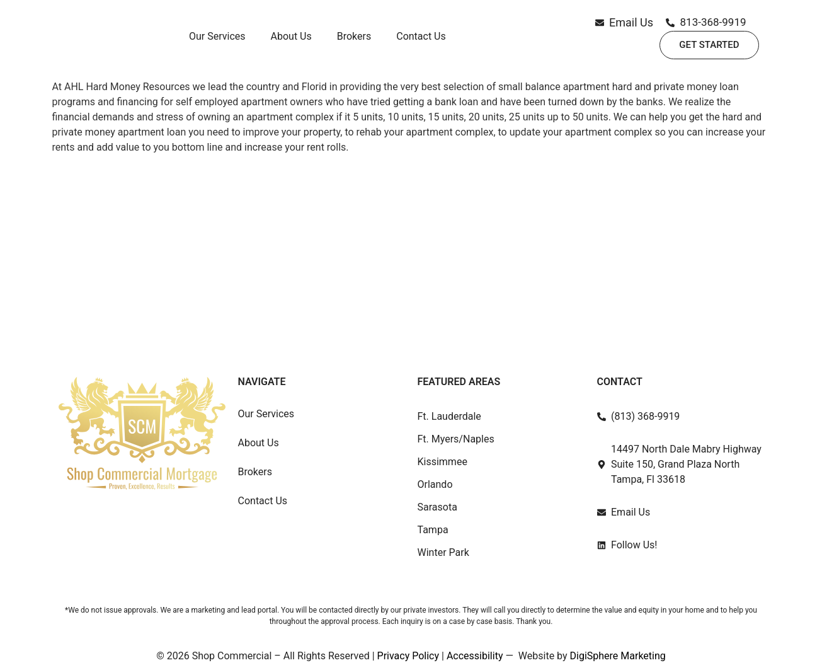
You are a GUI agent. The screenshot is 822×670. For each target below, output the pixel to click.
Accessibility (475, 656)
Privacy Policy (408, 656)
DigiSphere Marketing (618, 656)
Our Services (217, 41)
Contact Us (421, 41)
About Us (291, 41)
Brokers (354, 41)
